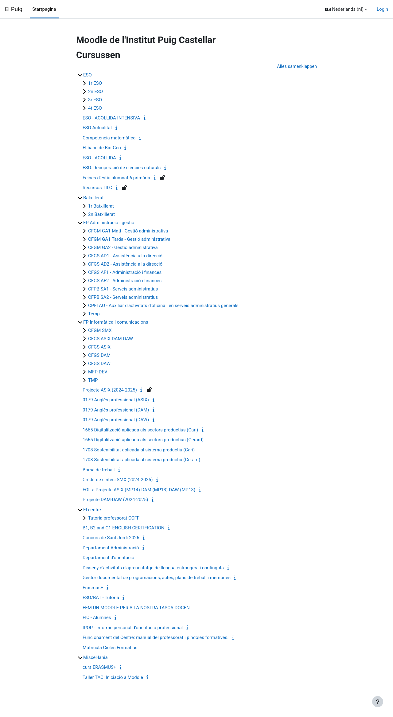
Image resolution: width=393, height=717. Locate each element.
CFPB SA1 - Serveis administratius (123, 289)
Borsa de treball (99, 470)
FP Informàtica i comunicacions (115, 322)
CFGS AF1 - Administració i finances (124, 272)
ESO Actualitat (97, 128)
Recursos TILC (97, 188)
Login (382, 9)
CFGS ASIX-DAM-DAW (110, 339)
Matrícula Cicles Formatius (110, 648)
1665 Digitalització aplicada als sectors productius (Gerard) (143, 440)
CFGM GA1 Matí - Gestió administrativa (128, 231)
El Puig (13, 9)
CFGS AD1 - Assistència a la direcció (125, 256)
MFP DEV (97, 372)
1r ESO (95, 83)
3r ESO (95, 100)
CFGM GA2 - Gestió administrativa (123, 248)
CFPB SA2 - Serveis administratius (123, 297)
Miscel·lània (95, 657)
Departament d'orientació (108, 558)
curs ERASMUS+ (99, 667)
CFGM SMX (100, 330)
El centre (92, 510)
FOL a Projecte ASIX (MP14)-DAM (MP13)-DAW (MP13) (139, 490)
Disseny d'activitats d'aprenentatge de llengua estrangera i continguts (153, 568)
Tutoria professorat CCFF (113, 518)
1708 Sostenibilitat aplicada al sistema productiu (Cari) (139, 450)
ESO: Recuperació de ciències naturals (122, 168)
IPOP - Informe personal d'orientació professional (133, 628)
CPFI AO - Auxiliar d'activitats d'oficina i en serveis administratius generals (163, 306)
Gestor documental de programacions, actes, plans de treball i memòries (157, 578)
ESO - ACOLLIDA (99, 158)
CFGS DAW (99, 364)
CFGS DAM (99, 355)
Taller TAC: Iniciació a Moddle (113, 677)
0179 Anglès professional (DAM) (116, 410)
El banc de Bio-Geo (102, 148)
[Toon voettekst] (377, 701)
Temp (94, 314)
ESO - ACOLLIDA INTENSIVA (111, 118)
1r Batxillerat (101, 206)
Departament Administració (111, 548)
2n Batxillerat (101, 214)
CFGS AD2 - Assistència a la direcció (125, 264)
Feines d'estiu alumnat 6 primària (116, 178)
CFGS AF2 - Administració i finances (124, 281)
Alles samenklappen (296, 66)
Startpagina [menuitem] (44, 9)
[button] (346, 9)
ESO (87, 75)
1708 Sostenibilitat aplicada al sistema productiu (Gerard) (141, 460)
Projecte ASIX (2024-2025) (110, 390)
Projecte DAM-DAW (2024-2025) (115, 500)
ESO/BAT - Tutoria (101, 598)
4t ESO (95, 108)
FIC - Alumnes (97, 618)
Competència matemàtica (109, 138)
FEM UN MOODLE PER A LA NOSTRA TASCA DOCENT (137, 608)
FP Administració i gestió (108, 223)
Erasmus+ (93, 588)
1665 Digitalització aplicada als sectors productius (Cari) (140, 430)
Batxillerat (93, 198)
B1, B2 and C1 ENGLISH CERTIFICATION (123, 528)
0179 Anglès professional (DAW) (116, 420)
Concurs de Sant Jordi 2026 (111, 538)
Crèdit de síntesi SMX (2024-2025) (118, 480)
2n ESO (95, 92)
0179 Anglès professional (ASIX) (116, 400)
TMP (93, 380)
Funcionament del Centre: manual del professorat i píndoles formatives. (155, 638)
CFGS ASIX (99, 347)
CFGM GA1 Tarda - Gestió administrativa (129, 239)
